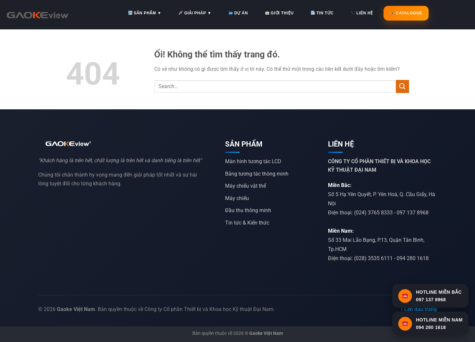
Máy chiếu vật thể (245, 186)
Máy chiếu (237, 198)
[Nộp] (402, 86)
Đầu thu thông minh (248, 210)
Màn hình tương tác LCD (253, 161)
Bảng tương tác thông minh (256, 174)
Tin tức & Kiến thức (247, 223)
